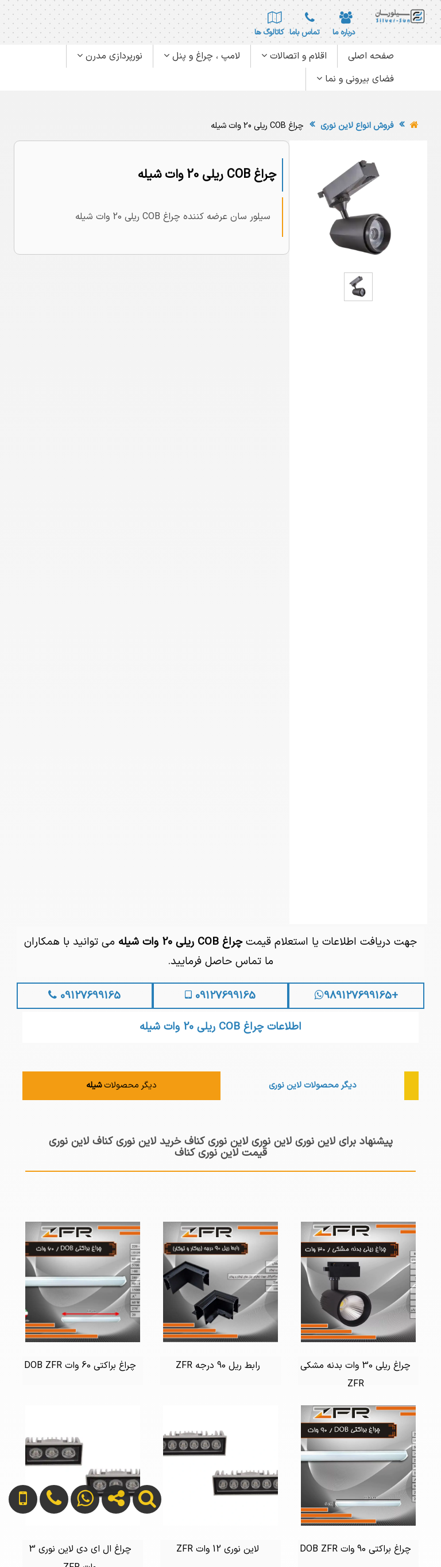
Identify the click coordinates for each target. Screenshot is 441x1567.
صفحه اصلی (371, 56)
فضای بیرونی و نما (355, 79)
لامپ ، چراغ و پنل (202, 56)
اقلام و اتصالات (294, 56)
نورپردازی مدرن (109, 56)
